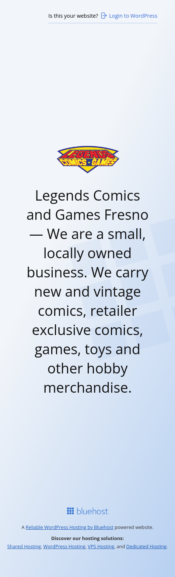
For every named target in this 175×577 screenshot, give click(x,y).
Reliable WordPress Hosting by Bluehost (69, 527)
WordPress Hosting (64, 546)
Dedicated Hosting (146, 546)
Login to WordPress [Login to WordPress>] (128, 15)
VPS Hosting (101, 546)
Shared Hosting (24, 546)
